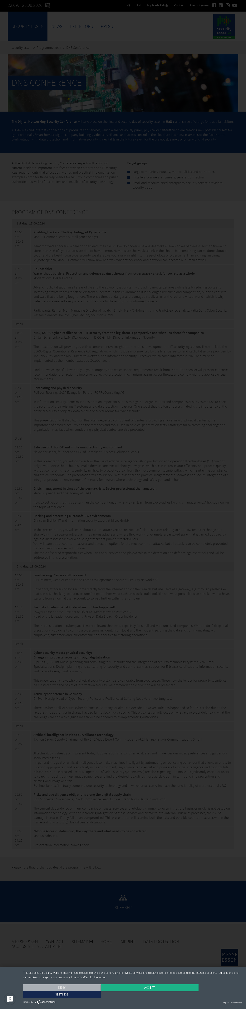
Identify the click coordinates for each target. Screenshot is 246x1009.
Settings (209, 995)
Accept (132, 995)
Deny (56, 995)
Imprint (226, 1003)
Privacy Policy (236, 1003)
